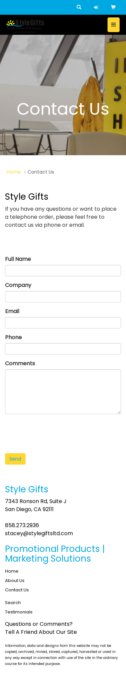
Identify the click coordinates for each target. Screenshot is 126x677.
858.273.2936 (22, 525)
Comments (20, 363)
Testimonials (19, 612)
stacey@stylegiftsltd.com (39, 533)
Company (18, 285)
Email (12, 311)
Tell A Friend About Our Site (41, 632)
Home (14, 172)
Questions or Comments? (39, 624)
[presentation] (56, 432)
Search (13, 602)
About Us (15, 580)
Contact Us (17, 590)
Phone (13, 337)
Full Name (18, 259)
